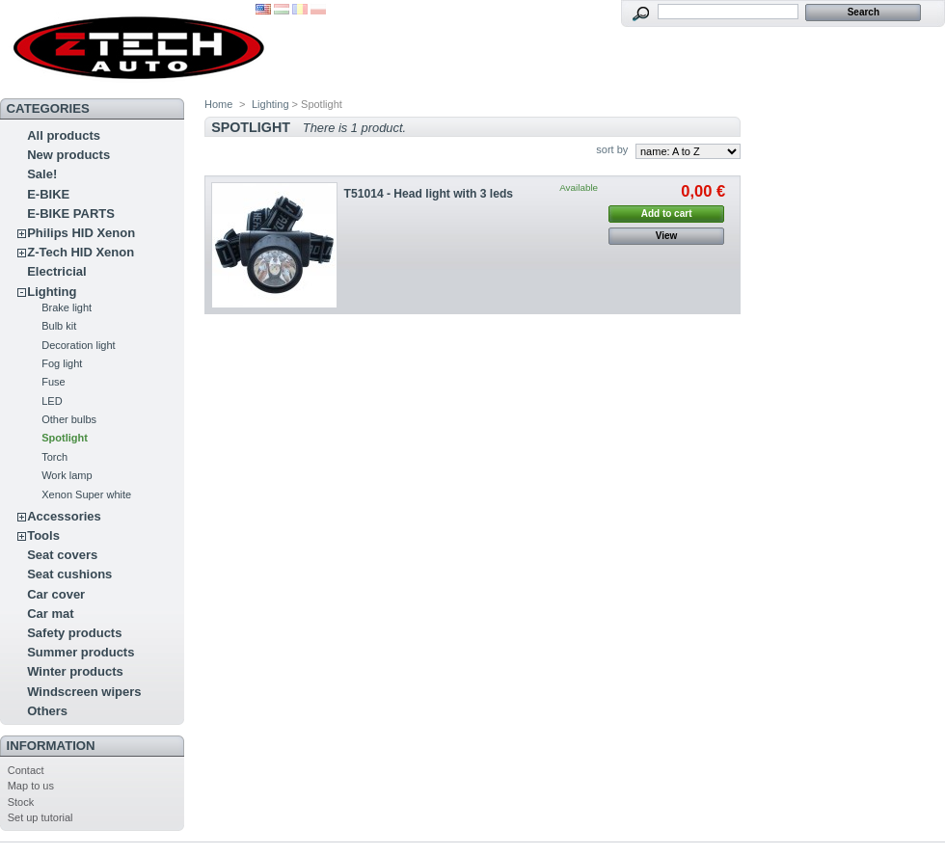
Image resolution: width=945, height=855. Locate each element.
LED (51, 401)
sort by (612, 149)
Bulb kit (58, 326)
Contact (26, 770)
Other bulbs (68, 419)
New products (68, 154)
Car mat (50, 613)
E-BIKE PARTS (71, 213)
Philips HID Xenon (81, 233)
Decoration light (78, 345)
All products (63, 135)
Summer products (80, 652)
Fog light (61, 363)
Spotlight (64, 437)
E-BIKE (48, 194)
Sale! (42, 174)
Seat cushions (69, 574)
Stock (21, 802)
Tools (43, 535)
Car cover (56, 594)
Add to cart (666, 213)
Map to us (31, 785)
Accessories (64, 516)
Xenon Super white (86, 494)
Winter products (75, 671)
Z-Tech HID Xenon (80, 252)
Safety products (74, 633)
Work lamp (66, 475)
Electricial (56, 271)
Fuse (53, 381)
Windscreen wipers (84, 691)
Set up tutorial (40, 817)
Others (47, 711)
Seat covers (62, 555)
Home (218, 104)
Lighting (51, 291)
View (667, 235)
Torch (54, 457)
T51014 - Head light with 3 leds (428, 193)
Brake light (66, 307)
